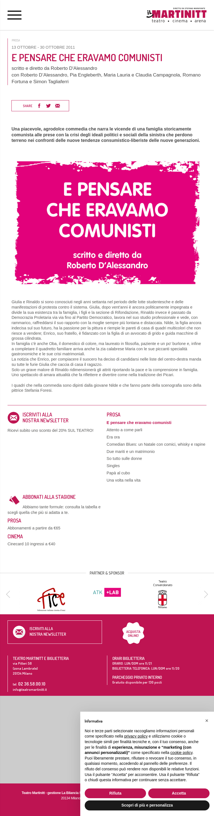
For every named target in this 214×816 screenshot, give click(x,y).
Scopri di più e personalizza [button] (147, 805)
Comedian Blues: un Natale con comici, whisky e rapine (156, 444)
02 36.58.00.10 (31, 684)
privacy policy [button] (136, 736)
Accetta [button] (179, 793)
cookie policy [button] (181, 752)
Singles (113, 466)
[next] (205, 594)
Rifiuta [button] (115, 793)
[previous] (9, 594)
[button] (206, 720)
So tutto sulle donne (124, 458)
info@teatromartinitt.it (30, 689)
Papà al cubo (118, 473)
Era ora (113, 437)
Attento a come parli (124, 430)
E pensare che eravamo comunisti (139, 422)
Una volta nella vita (124, 480)
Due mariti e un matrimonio (131, 451)
